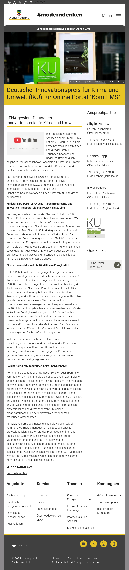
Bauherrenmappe (17, 495)
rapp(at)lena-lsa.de (107, 176)
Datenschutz (75, 558)
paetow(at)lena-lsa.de (109, 143)
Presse (41, 502)
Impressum (93, 562)
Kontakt (92, 558)
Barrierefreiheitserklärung (66, 562)
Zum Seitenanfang (17, 473)
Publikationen (15, 523)
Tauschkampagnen (108, 502)
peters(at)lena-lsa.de (108, 208)
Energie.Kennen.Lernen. (81, 527)
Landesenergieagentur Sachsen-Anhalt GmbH (64, 28)
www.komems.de (44, 184)
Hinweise (56, 558)
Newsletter (43, 495)
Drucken (20, 545)
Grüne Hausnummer (109, 495)
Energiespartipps (47, 508)
